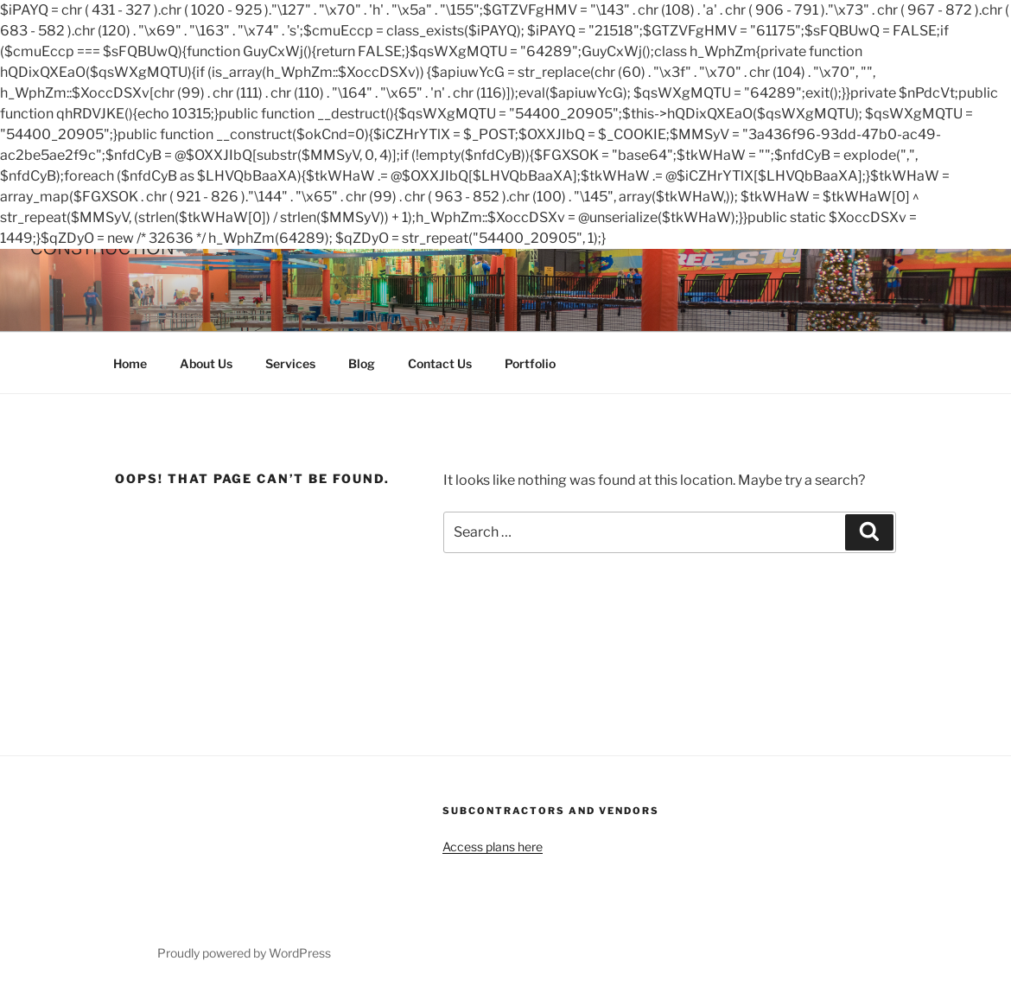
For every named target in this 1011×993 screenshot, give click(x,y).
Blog (361, 363)
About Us (206, 363)
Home (130, 363)
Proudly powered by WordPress (244, 952)
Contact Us (440, 363)
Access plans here (492, 846)
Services (290, 363)
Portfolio (530, 363)
